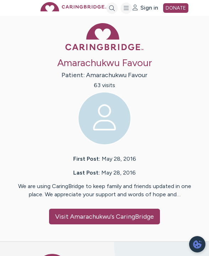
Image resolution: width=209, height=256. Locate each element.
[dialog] (197, 244)
